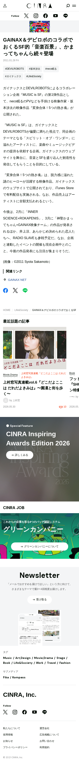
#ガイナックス (13, 76)
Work (39, 662)
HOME (6, 310)
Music (7, 657)
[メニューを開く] (74, 6)
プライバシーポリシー (15, 747)
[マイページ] (5, 6)
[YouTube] (55, 16)
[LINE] (65, 16)
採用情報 (8, 734)
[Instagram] (36, 16)
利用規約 (44, 747)
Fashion (64, 662)
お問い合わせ (47, 741)
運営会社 (44, 728)
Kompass (19, 677)
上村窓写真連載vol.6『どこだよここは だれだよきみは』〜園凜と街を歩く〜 (33, 388)
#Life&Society (33, 76)
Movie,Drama (43, 657)
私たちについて (11, 728)
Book (6, 662)
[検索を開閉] (68, 6)
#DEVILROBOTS (14, 68)
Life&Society (21, 310)
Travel (51, 662)
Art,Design (23, 657)
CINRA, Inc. (19, 694)
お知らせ (8, 741)
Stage (61, 657)
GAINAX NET (17, 279)
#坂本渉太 (34, 68)
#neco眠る (51, 68)
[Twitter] (26, 16)
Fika (6, 677)
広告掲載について (49, 734)
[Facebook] (45, 16)
